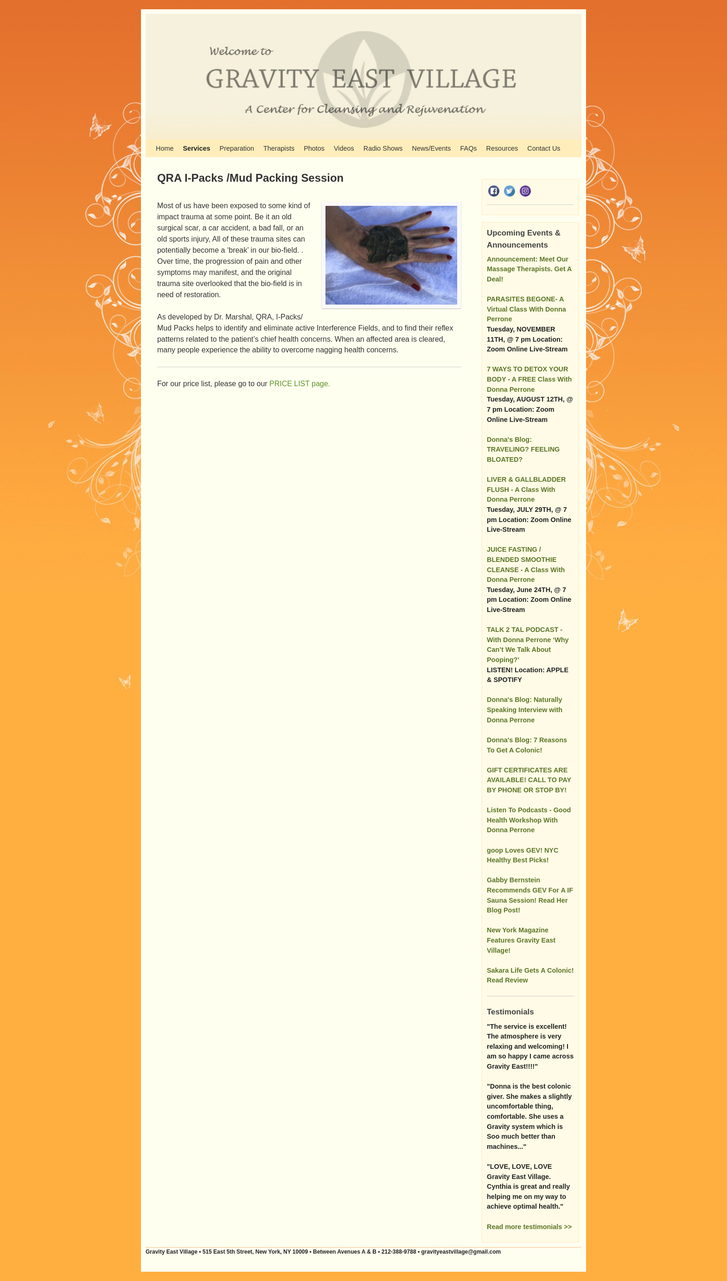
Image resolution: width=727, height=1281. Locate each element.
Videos (344, 148)
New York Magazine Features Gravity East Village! (521, 940)
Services (196, 148)
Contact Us (543, 148)
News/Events (431, 148)
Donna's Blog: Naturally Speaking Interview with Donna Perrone (524, 709)
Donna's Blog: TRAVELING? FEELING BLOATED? (523, 449)
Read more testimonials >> (529, 1226)
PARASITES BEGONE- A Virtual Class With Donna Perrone (526, 309)
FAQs (468, 148)
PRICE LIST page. (299, 384)
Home (164, 148)
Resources (502, 148)
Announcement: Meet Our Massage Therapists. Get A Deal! (529, 269)
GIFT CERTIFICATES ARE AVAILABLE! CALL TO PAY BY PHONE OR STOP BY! (529, 780)
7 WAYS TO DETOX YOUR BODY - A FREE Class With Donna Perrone (529, 379)
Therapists (278, 148)
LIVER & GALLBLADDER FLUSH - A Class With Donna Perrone (526, 489)
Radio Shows (383, 148)
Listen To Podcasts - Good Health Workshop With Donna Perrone (529, 820)
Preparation (237, 148)
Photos (314, 148)
